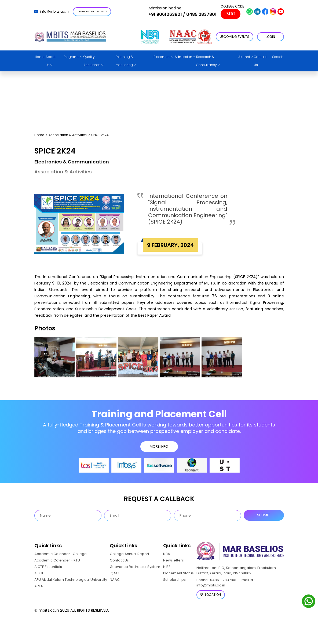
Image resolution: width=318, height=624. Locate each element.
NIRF (166, 566)
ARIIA (38, 586)
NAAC (115, 579)
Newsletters (173, 560)
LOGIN (270, 36)
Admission (183, 56)
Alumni (244, 56)
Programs (71, 56)
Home (40, 56)
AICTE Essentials (48, 566)
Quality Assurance (92, 60)
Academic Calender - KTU (57, 560)
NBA (166, 553)
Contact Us (260, 60)
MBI (230, 14)
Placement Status (178, 573)
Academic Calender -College (60, 553)
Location (210, 594)
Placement (162, 56)
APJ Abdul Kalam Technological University (70, 579)
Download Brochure (91, 11)
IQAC (114, 573)
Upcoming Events (234, 36)
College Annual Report (129, 553)
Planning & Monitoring (124, 60)
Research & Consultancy (206, 60)
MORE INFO (159, 446)
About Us (51, 60)
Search (277, 56)
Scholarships (174, 579)
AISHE (39, 573)
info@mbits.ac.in (51, 11)
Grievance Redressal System (135, 566)
